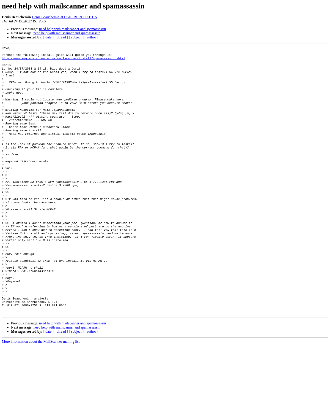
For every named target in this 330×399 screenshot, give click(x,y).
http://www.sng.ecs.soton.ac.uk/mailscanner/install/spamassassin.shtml (63, 61)
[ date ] (48, 37)
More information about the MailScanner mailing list (41, 395)
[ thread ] (61, 37)
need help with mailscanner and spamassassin (72, 29)
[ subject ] (76, 37)
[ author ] (91, 37)
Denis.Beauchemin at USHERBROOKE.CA (64, 17)
